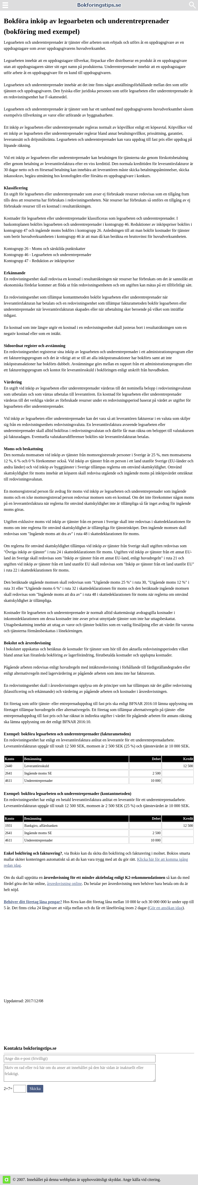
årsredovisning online (64, 883)
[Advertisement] (99, 957)
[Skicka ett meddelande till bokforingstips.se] (35, 1088)
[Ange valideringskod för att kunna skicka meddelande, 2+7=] (19, 1088)
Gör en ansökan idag (165, 908)
